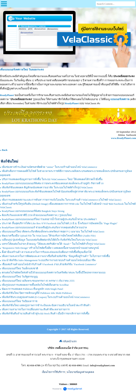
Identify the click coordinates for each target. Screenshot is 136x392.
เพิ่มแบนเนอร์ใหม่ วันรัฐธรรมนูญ (20, 276)
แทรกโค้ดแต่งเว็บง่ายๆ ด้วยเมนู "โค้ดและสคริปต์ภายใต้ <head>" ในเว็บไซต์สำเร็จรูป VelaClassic (53, 243)
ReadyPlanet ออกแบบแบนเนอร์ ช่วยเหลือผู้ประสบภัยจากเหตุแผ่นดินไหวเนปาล (44, 227)
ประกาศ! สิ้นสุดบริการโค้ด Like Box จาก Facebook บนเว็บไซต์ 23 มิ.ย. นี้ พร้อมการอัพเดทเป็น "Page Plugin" (60, 223)
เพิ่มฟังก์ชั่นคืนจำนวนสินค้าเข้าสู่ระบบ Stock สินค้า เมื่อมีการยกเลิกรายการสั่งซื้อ (45, 313)
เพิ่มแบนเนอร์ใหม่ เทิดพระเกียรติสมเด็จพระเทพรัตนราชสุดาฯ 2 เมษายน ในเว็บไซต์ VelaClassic (53, 231)
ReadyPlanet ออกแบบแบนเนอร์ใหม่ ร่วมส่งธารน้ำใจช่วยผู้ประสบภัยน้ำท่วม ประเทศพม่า (49, 219)
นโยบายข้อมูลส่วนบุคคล (80, 372)
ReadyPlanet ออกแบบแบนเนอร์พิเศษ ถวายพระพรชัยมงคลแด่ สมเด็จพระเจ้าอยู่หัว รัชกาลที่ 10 (52, 183)
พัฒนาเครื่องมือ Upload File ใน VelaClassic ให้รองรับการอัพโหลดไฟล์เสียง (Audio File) (48, 235)
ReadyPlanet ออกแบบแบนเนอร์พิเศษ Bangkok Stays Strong (33, 211)
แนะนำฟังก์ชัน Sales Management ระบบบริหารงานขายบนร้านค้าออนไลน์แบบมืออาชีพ (49, 260)
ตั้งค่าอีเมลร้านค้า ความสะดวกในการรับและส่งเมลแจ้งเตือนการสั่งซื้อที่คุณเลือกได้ (47, 252)
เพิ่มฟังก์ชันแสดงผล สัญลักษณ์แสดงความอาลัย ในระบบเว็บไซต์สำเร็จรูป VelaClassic (47, 187)
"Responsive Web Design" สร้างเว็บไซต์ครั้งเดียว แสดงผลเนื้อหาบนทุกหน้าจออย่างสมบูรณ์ (50, 247)
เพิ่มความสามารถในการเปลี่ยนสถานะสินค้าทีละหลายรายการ (36, 309)
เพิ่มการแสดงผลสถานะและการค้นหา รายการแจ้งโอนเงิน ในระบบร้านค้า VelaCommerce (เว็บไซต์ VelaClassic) (61, 199)
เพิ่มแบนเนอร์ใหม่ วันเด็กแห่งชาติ (20, 268)
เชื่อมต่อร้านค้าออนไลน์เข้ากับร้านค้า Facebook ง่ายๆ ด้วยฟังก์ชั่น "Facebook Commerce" (49, 264)
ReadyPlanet (72, 103)
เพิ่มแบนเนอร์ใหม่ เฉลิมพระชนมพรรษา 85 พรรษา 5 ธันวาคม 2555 (38, 280)
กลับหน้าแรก (68, 341)
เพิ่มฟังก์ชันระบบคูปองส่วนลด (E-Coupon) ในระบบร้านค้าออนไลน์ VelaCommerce (46, 297)
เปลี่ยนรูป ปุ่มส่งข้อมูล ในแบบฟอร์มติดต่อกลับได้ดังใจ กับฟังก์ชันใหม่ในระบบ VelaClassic (49, 239)
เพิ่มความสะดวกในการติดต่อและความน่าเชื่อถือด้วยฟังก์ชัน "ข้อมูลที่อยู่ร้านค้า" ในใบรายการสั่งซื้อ (56, 256)
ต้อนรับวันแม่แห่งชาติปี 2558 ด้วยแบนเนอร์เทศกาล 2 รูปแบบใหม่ (37, 215)
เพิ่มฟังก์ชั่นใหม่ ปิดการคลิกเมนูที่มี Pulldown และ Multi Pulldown (37, 293)
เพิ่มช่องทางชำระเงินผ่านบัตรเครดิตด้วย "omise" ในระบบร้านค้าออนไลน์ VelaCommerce (49, 166)
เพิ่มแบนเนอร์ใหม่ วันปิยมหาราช (19, 301)
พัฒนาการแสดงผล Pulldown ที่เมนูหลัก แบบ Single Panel (32, 288)
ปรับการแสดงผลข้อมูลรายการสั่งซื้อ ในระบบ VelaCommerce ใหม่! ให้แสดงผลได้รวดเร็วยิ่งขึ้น (52, 179)
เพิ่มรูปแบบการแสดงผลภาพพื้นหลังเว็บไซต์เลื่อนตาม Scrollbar (35, 284)
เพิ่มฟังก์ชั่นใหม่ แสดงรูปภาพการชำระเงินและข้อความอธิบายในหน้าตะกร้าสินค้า (46, 305)
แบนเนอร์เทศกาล (119, 99)
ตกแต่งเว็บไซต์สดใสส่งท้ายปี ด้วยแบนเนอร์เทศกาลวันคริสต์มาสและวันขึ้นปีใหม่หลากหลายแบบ (53, 272)
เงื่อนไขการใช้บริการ (53, 372)
